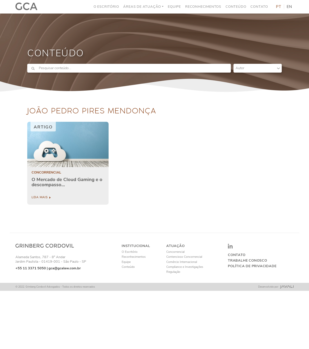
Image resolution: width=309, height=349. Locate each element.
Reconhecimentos (203, 6)
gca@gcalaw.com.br (64, 268)
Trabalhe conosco (247, 260)
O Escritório (106, 6)
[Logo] (26, 6)
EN (289, 6)
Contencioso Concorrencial (184, 257)
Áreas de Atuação (142, 6)
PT (278, 6)
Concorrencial (46, 172)
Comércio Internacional (181, 262)
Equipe (174, 6)
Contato (259, 6)
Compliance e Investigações (184, 267)
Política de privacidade (252, 266)
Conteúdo (236, 6)
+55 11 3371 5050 (30, 268)
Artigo (43, 127)
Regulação (173, 272)
